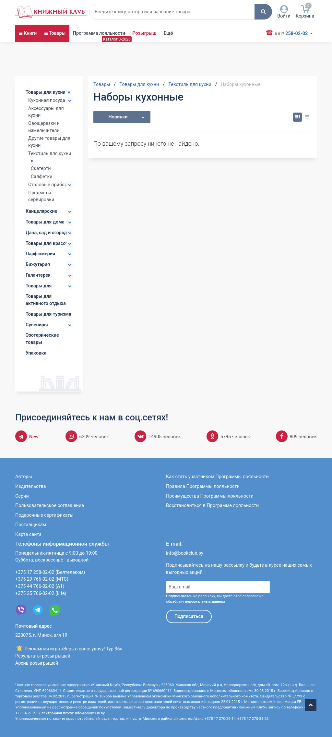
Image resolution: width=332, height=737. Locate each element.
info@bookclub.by (184, 553)
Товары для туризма (48, 314)
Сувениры (37, 325)
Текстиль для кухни (49, 153)
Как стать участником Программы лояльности (217, 476)
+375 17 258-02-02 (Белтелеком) (50, 572)
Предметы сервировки (41, 196)
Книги (30, 33)
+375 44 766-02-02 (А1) (39, 586)
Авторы (23, 476)
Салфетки (42, 176)
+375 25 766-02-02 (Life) (40, 593)
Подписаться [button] (188, 616)
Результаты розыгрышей (42, 656)
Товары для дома (45, 222)
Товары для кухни (45, 92)
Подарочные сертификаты (44, 515)
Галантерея (38, 275)
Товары (57, 33)
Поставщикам (30, 524)
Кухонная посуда (46, 100)
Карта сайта (28, 534)
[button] (263, 11)
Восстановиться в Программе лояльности (212, 505)
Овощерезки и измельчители (44, 127)
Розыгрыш (144, 33)
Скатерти (41, 168)
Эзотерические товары (42, 338)
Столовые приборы (49, 184)
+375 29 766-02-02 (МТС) (41, 579)
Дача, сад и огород (46, 233)
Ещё (168, 33)
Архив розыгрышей (36, 663)
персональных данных (205, 601)
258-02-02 (290, 33)
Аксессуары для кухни (46, 112)
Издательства (30, 486)
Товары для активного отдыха (46, 300)
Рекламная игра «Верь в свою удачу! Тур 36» (68, 649)
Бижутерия (38, 264)
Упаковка (36, 353)
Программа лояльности (99, 33)
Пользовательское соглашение (49, 505)
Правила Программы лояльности (203, 486)
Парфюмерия (40, 254)
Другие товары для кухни (49, 142)
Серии (22, 496)
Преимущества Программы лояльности (210, 496)
